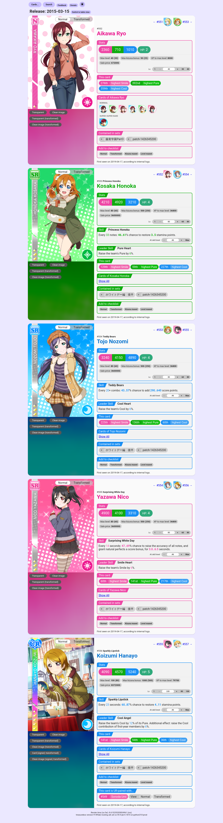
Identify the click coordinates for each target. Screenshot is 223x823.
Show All (104, 281)
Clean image (58, 112)
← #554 (162, 485)
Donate (73, 5)
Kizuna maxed (131, 154)
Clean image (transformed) (45, 124)
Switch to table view (81, 12)
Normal (62, 19)
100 (187, 691)
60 (183, 222)
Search (49, 4)
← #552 (162, 174)
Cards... (35, 4)
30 (183, 69)
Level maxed (146, 154)
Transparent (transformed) (45, 118)
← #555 (162, 644)
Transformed (82, 19)
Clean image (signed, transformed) (49, 759)
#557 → (182, 644)
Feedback (62, 5)
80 (188, 222)
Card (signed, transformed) (45, 753)
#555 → (182, 330)
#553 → (182, 22)
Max (187, 240)
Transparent (38, 112)
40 (188, 69)
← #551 (162, 22)
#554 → (182, 174)
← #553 (162, 330)
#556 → (182, 485)
